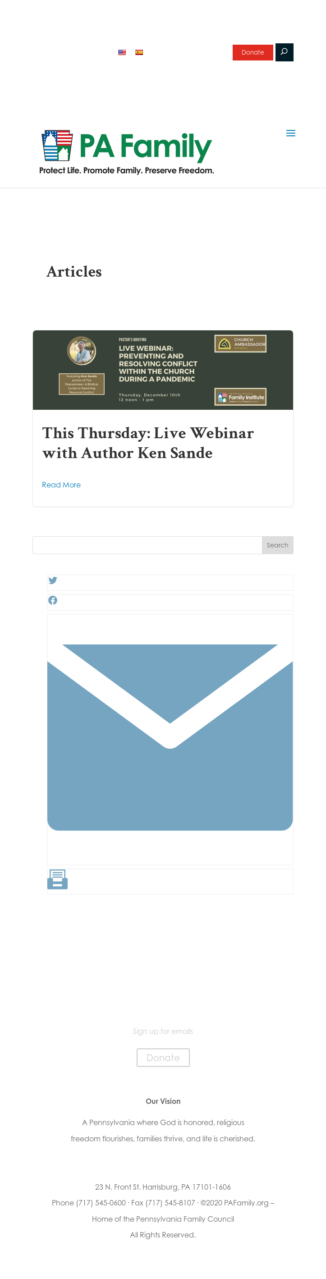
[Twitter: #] (52, 583)
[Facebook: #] (52, 602)
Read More (61, 484)
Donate (252, 53)
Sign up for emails (184, 51)
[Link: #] (170, 857)
